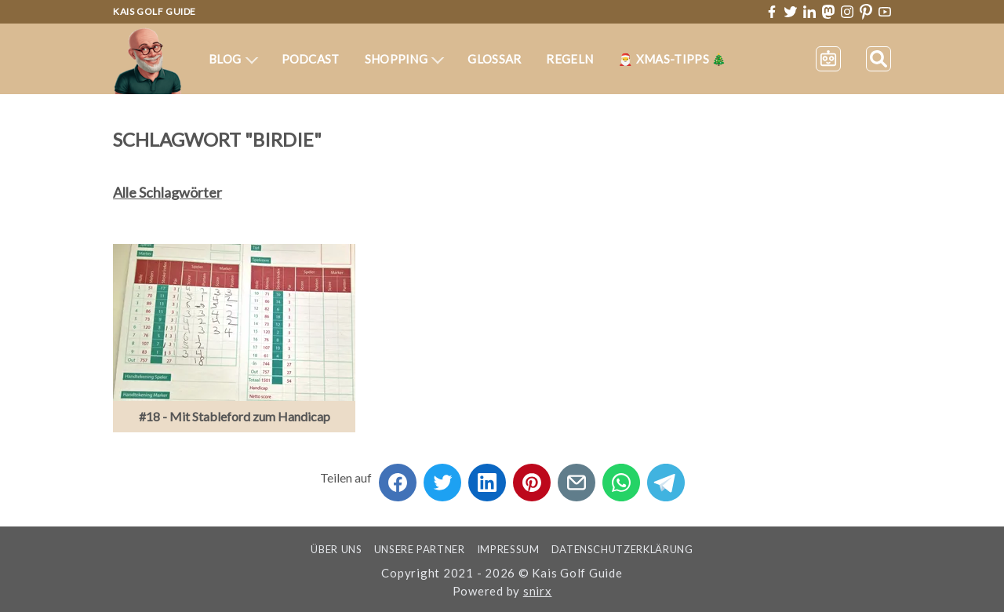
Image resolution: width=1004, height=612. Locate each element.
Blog (233, 59)
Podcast (311, 59)
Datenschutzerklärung (622, 549)
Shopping (405, 59)
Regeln (569, 59)
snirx (537, 591)
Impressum (508, 549)
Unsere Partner (419, 549)
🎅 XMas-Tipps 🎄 (672, 59)
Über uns (336, 549)
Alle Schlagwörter (167, 192)
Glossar (494, 59)
